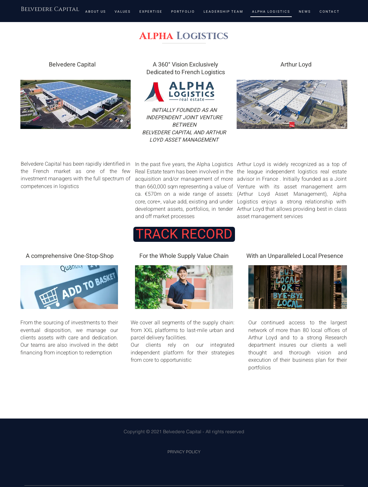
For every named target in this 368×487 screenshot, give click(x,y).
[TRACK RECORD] (184, 234)
